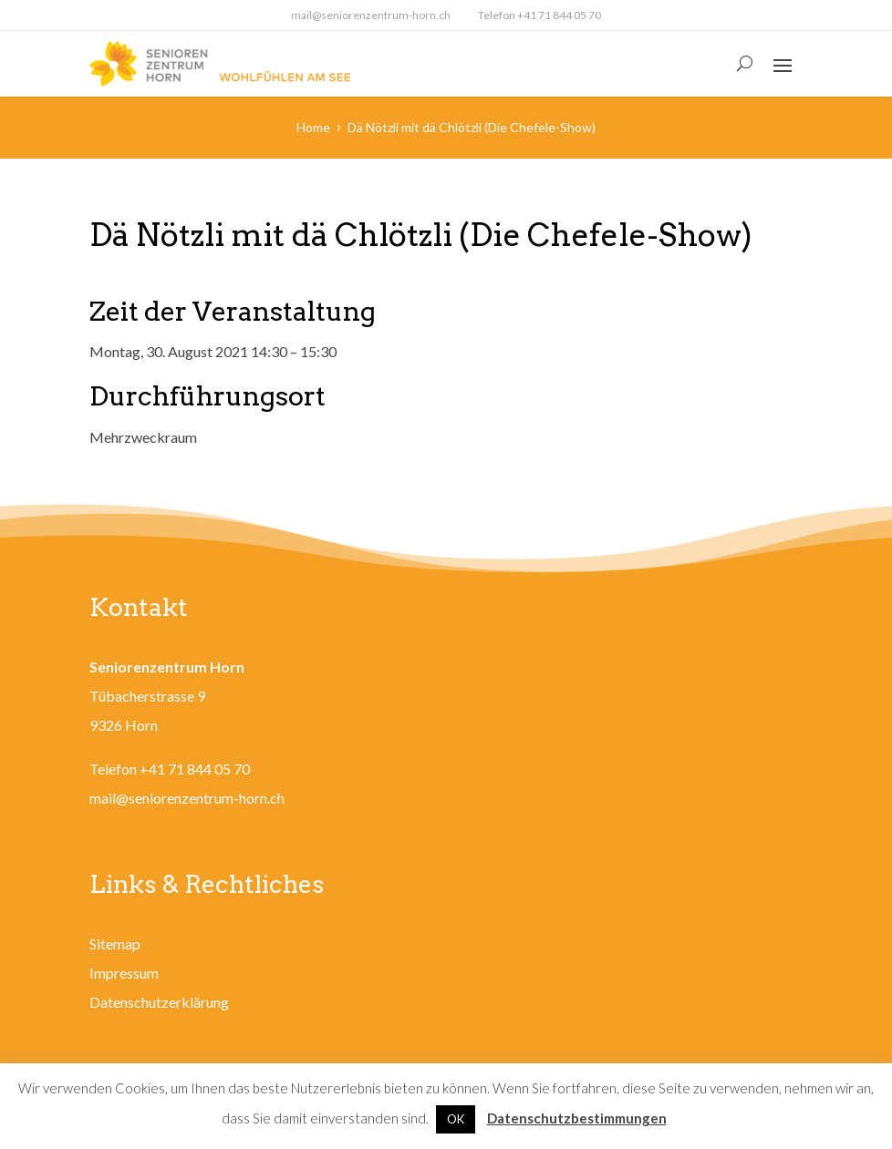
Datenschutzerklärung (159, 1002)
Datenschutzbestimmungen (577, 1118)
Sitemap (114, 943)
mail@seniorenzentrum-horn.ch (371, 15)
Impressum (124, 972)
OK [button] (455, 1119)
